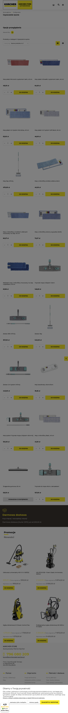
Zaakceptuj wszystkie (50, 702)
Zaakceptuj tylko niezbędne (18, 702)
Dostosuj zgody (33, 702)
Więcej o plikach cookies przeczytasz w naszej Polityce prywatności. (24, 698)
